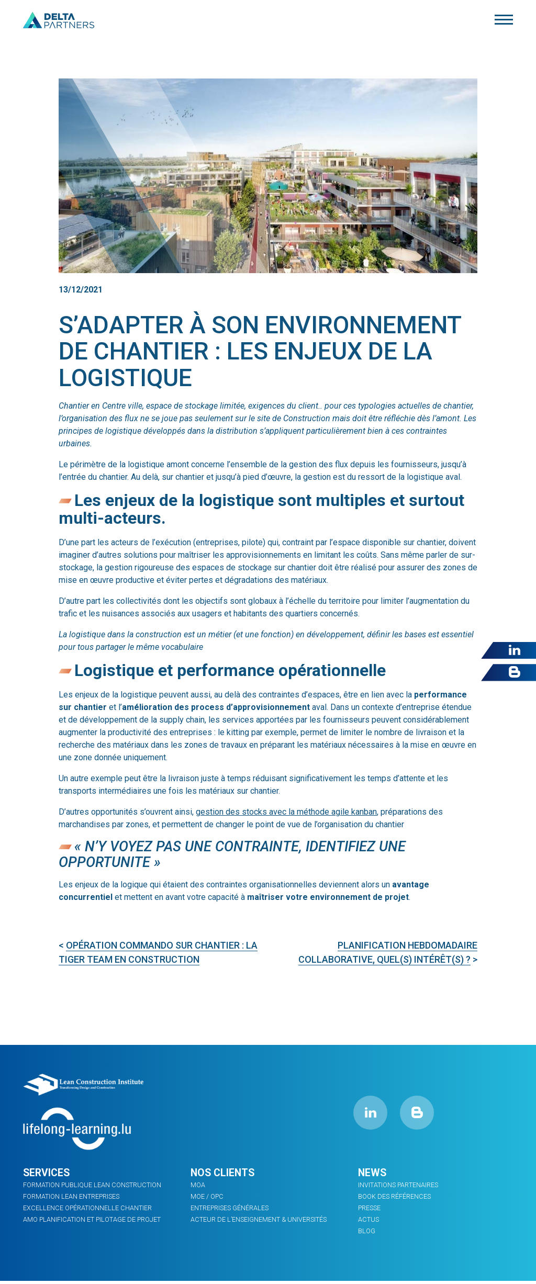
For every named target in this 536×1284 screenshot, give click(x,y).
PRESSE (369, 1207)
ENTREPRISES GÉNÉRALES (229, 1207)
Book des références (394, 1196)
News (372, 1173)
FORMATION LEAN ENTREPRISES (71, 1196)
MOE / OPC (207, 1196)
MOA (198, 1185)
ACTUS (368, 1218)
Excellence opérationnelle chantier (85, 1207)
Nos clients (224, 1173)
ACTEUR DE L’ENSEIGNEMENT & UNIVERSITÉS (257, 1218)
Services (47, 1173)
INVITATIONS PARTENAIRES (398, 1185)
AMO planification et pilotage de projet (90, 1218)
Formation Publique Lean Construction (90, 1185)
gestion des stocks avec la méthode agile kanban (286, 812)
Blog (366, 1229)
